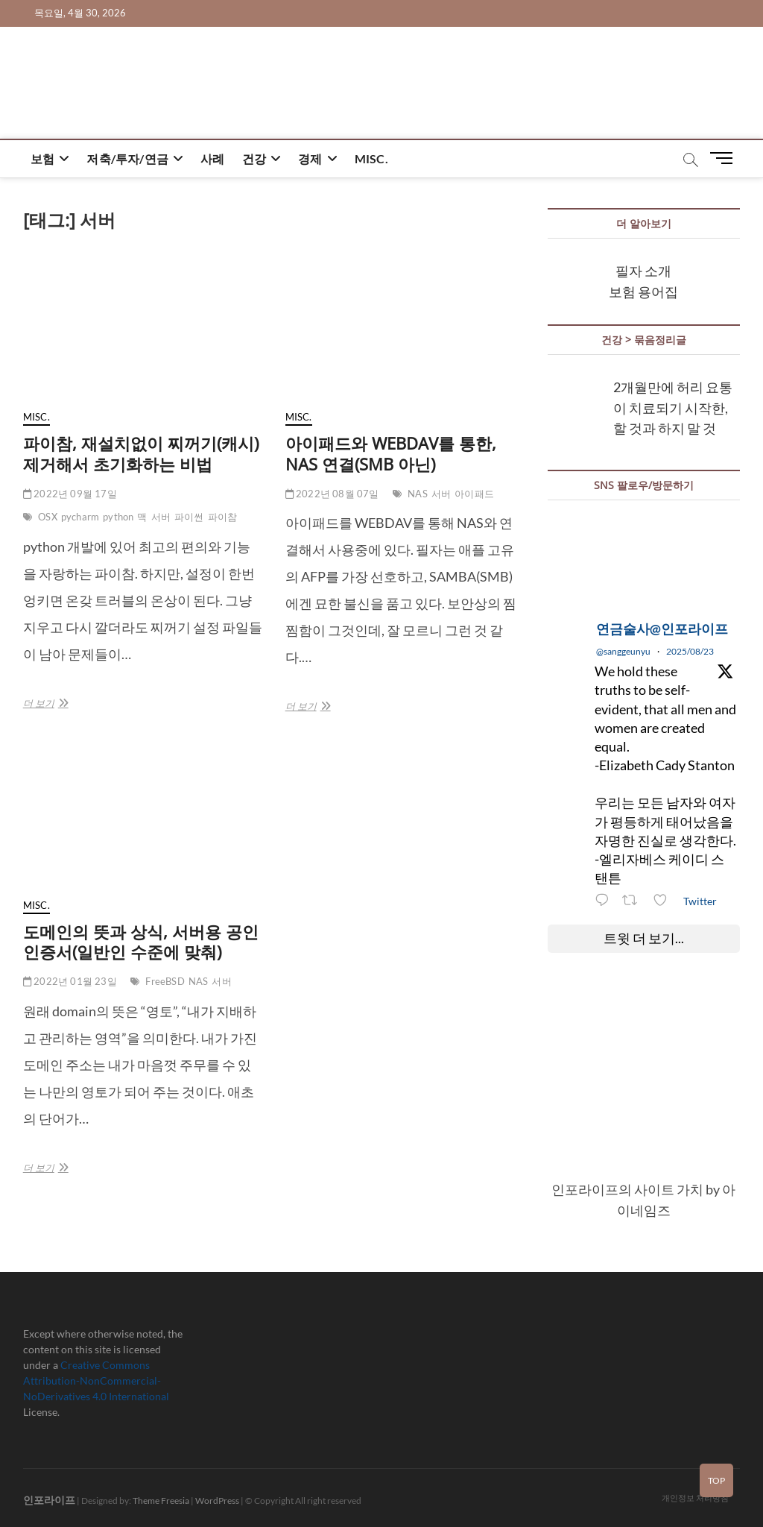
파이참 (223, 517)
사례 (212, 158)
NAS (418, 494)
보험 (42, 158)
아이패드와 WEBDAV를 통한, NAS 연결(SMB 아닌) (390, 453)
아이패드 (474, 494)
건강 (254, 158)
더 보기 (44, 703)
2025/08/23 (690, 651)
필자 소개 (643, 270)
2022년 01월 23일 (70, 981)
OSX (47, 517)
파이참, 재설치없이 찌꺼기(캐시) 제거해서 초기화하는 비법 (141, 453)
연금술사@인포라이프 (662, 628)
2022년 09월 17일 (70, 494)
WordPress (217, 1500)
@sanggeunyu (623, 651)
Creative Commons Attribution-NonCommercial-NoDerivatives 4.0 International (96, 1380)
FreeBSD (164, 981)
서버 (161, 517)
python (118, 517)
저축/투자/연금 (127, 158)
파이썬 (189, 517)
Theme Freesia (161, 1500)
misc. (371, 158)
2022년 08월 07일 (332, 494)
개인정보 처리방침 (695, 1497)
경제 (310, 158)
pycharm (80, 517)
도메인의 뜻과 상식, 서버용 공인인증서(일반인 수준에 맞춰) (141, 941)
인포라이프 (49, 1499)
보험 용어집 (643, 291)
